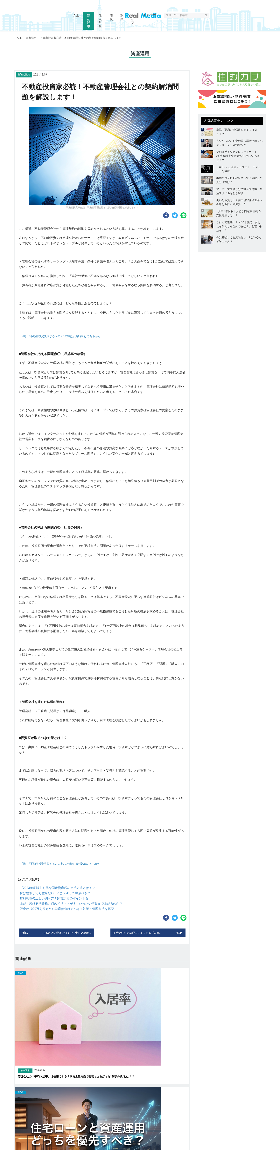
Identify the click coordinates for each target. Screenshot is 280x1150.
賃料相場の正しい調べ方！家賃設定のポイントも (54, 898)
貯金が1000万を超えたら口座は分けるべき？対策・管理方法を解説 (67, 909)
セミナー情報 (180, 1120)
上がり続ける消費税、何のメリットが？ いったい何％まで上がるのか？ (71, 903)
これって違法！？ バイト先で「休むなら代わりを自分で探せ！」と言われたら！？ (239, 226)
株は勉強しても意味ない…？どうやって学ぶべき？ (55, 893)
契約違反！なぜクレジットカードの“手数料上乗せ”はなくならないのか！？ (237, 156)
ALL (19, 37)
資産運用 (29, 37)
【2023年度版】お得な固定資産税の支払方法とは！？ (57, 888)
